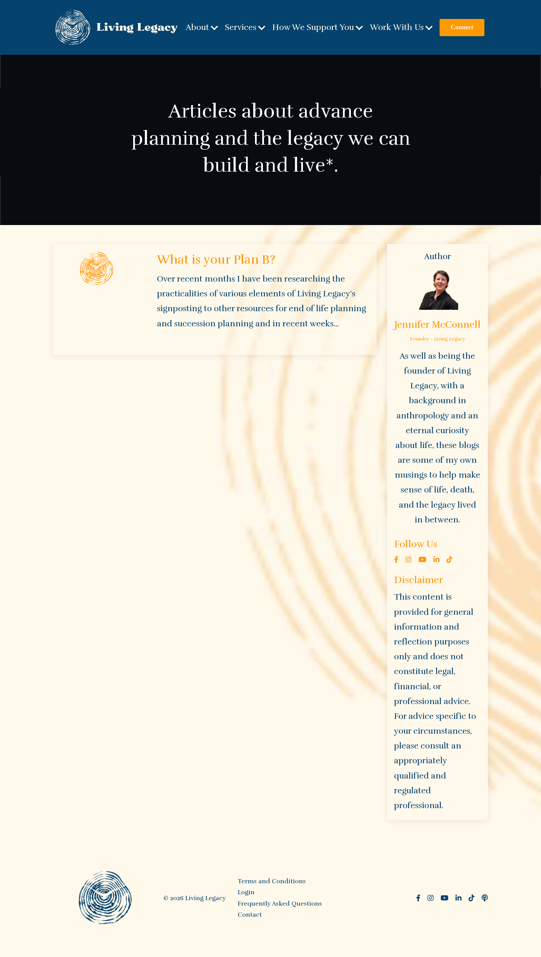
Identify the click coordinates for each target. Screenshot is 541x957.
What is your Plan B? (216, 259)
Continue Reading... (182, 339)
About (202, 27)
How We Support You (317, 27)
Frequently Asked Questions (280, 903)
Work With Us (401, 27)
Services (245, 27)
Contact (250, 914)
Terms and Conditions (272, 881)
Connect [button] (462, 27)
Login (246, 892)
